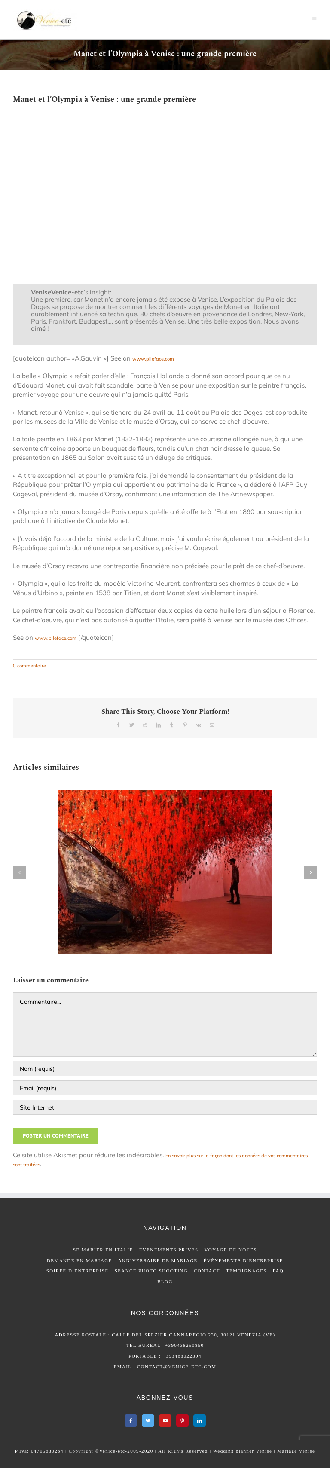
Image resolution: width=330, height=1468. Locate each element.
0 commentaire (29, 666)
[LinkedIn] (199, 1420)
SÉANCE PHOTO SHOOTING (151, 1270)
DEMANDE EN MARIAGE (79, 1260)
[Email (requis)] (165, 1087)
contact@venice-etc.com (177, 1366)
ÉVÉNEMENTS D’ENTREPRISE (243, 1260)
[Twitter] (148, 1420)
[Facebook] (131, 1420)
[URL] (165, 1107)
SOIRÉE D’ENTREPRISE (77, 1270)
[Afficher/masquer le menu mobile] (314, 18)
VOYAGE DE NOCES (231, 1249)
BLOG (165, 1281)
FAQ (278, 1270)
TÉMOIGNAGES (246, 1270)
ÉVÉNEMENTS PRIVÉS (169, 1249)
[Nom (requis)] (165, 1068)
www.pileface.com (153, 359)
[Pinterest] (182, 1420)
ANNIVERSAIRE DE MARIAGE (158, 1260)
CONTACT (207, 1270)
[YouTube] (165, 1420)
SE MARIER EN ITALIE (103, 1249)
